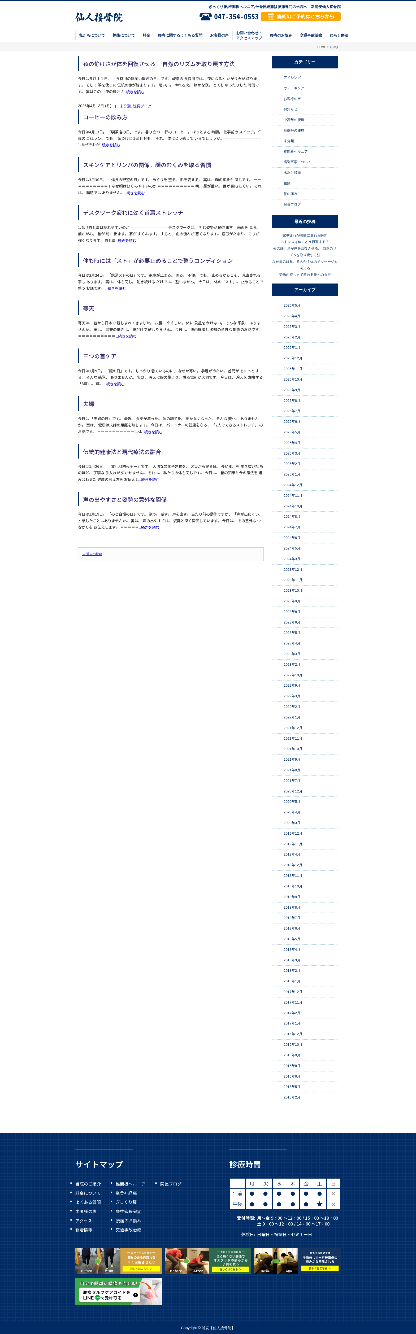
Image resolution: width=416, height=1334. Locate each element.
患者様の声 (86, 1211)
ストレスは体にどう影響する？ (305, 242)
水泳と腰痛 (292, 173)
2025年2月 (292, 464)
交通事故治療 (311, 35)
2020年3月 (292, 823)
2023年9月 (292, 601)
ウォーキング (294, 88)
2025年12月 (293, 358)
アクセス (83, 1220)
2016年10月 (293, 1045)
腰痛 (287, 183)
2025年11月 (293, 369)
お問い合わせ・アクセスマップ (249, 35)
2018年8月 (292, 907)
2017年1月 (292, 1024)
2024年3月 (292, 559)
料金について (88, 1192)
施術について (124, 35)
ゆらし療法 (339, 35)
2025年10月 (293, 379)
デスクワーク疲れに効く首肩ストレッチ (133, 212)
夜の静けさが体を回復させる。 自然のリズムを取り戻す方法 (159, 64)
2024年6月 (292, 538)
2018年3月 (292, 960)
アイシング (292, 78)
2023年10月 (293, 590)
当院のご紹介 (88, 1183)
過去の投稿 (92, 554)
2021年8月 (292, 770)
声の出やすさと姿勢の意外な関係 (125, 499)
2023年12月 (293, 570)
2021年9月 (292, 759)
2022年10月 (293, 675)
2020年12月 (293, 791)
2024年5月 (292, 548)
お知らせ (290, 109)
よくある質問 (88, 1202)
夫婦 (88, 404)
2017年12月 (293, 992)
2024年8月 (292, 517)
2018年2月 (292, 971)
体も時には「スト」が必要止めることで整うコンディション (158, 260)
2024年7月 (292, 527)
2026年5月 (292, 305)
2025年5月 (292, 432)
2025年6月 (292, 422)
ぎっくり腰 (126, 1202)
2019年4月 (292, 855)
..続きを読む (134, 91)
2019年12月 (293, 833)
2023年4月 (292, 643)
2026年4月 (292, 316)
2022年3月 (292, 696)
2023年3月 (292, 654)
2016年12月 (293, 1034)
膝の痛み (290, 194)
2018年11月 (293, 876)
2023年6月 (292, 622)
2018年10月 (293, 886)
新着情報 (83, 1229)
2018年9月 (292, 897)
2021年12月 (293, 728)
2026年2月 (292, 337)
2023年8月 (292, 612)
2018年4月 (292, 950)
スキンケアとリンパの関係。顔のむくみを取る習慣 (147, 165)
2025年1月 (292, 474)
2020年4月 (292, 812)
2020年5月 (292, 802)
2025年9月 (292, 390)
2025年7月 (292, 411)
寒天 (88, 308)
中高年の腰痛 (294, 120)
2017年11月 (293, 1002)
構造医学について (297, 162)
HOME (321, 47)
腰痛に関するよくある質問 (180, 35)
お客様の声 (219, 35)
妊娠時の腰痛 (294, 130)
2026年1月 (292, 348)
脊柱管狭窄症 (128, 1211)
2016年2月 (292, 1097)
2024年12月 (293, 485)
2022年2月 (292, 707)
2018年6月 (292, 928)
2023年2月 (292, 664)
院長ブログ (142, 106)
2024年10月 (293, 506)
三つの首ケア (99, 356)
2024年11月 (293, 496)
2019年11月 (293, 844)
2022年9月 (292, 686)
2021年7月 (292, 781)
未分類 (125, 106)
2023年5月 (292, 633)
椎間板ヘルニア (296, 152)
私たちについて (92, 35)
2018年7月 (292, 918)
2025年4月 (292, 443)
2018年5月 (292, 939)
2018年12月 (293, 865)
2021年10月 (293, 749)
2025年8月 (292, 401)
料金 (146, 35)
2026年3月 (292, 327)
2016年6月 (292, 1076)
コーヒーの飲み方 (105, 117)
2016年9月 (292, 1055)
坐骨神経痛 (126, 1192)
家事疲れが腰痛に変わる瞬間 (305, 235)
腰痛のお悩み (281, 35)
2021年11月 (293, 738)
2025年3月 (292, 453)
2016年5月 (292, 1087)
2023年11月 (293, 580)
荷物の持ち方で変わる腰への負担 (305, 275)
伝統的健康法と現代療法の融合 (122, 451)
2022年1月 (292, 717)
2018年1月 (292, 981)
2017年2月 (292, 1013)
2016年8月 (292, 1066)
